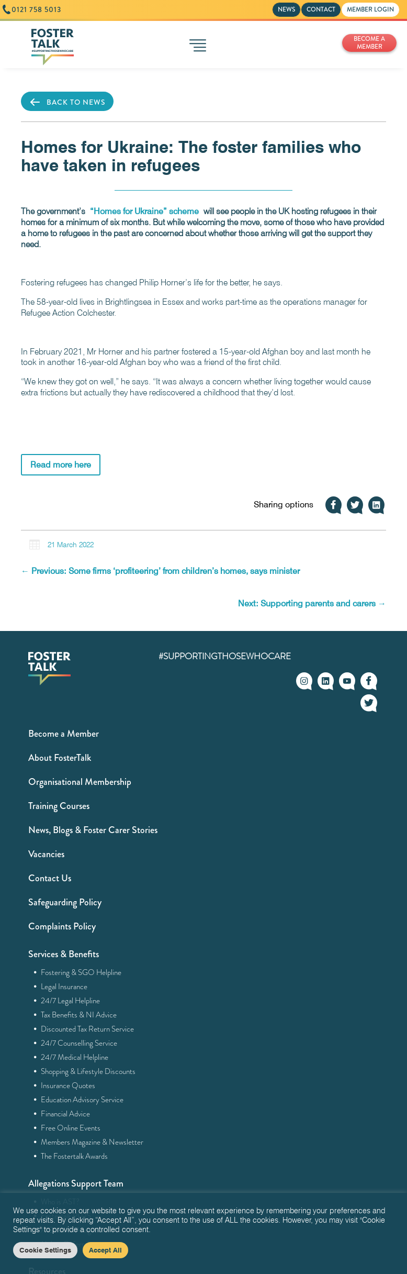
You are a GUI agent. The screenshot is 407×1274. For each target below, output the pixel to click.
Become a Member (63, 733)
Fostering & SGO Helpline (81, 972)
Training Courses (58, 806)
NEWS (286, 9)
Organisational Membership (79, 782)
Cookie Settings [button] (45, 1250)
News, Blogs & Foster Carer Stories (92, 830)
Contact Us (49, 878)
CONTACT (321, 9)
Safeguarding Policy (64, 902)
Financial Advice (65, 1114)
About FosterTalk (59, 758)
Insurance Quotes (68, 1085)
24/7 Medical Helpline (74, 1057)
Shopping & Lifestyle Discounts (88, 1071)
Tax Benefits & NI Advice (79, 1015)
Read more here (60, 465)
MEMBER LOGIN (370, 9)
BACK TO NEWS (67, 102)
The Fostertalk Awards (74, 1156)
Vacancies (46, 854)
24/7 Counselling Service (79, 1043)
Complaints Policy (62, 926)
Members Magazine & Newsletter (92, 1142)
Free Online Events (70, 1128)
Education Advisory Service (82, 1099)
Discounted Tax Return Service (87, 1029)
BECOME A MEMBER (369, 42)
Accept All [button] (105, 1250)
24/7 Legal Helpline (70, 1000)
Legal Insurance (64, 986)
